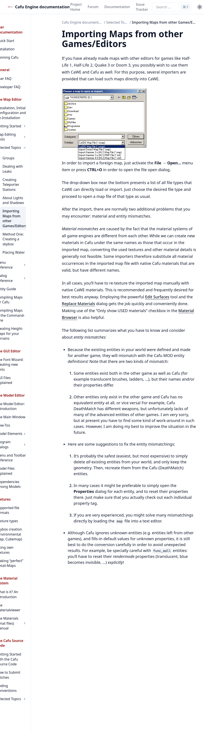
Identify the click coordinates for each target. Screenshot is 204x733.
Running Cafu (19, 47)
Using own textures (23, 468)
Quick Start (17, 30)
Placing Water (25, 217)
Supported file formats (26, 434)
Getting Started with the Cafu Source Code (25, 553)
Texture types (19, 442)
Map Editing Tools (27, 124)
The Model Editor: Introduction (22, 342)
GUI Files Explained (23, 318)
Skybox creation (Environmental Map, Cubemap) (25, 455)
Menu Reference (27, 228)
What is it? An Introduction (19, 506)
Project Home (76, 7)
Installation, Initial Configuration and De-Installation (26, 103)
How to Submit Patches (26, 564)
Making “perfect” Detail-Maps (21, 480)
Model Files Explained (25, 399)
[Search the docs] (171, 6)
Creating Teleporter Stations (29, 162)
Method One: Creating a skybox (28, 207)
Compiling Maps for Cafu (24, 255)
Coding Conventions (24, 572)
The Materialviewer (23, 516)
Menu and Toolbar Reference (23, 389)
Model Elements (27, 369)
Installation (17, 39)
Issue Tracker (142, 7)
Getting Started (27, 116)
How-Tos (15, 361)
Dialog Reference (27, 236)
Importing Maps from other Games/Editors (27, 191)
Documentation (117, 6)
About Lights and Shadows (27, 176)
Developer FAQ (20, 77)
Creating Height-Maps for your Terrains (25, 282)
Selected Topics (27, 132)
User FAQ (15, 68)
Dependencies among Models (25, 410)
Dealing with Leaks (29, 151)
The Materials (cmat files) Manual (27, 527)
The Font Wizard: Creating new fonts (23, 308)
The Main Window (22, 353)
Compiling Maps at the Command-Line (26, 269)
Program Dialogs (27, 378)
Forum (93, 6)
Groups (20, 143)
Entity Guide (18, 244)
